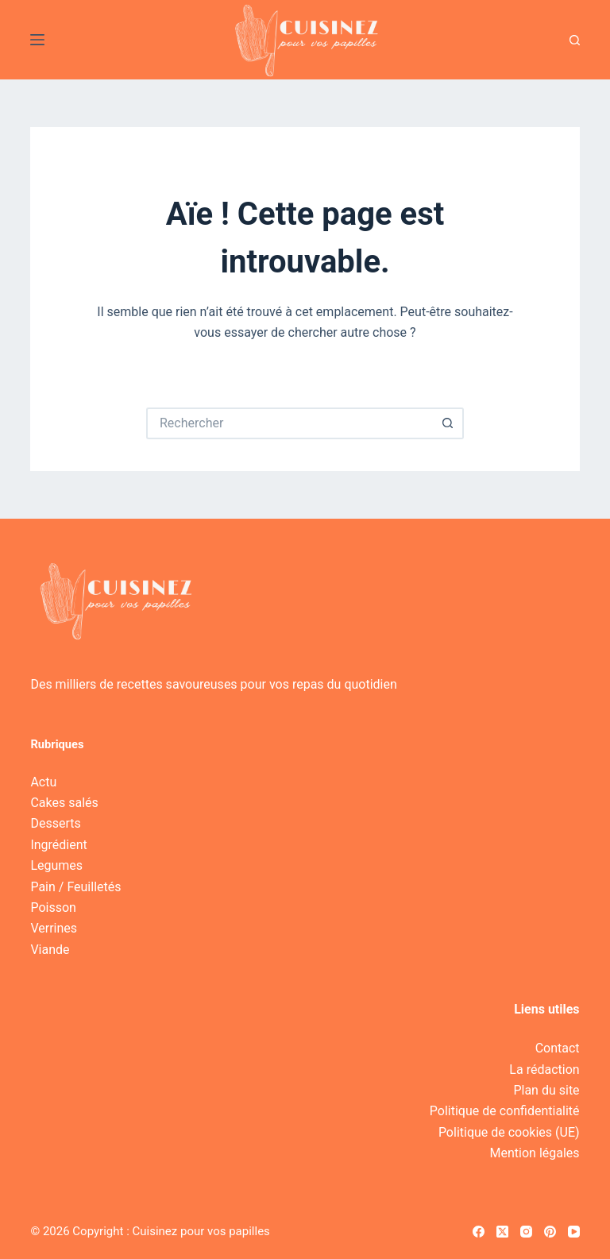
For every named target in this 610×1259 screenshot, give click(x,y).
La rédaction (544, 1069)
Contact (557, 1048)
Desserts (55, 823)
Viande (49, 949)
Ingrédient (58, 844)
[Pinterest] (550, 1232)
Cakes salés (64, 802)
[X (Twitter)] (502, 1232)
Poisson (52, 907)
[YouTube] (574, 1232)
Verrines (53, 928)
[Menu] (37, 40)
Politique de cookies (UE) (509, 1132)
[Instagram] (526, 1232)
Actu (43, 782)
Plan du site (546, 1090)
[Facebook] (479, 1232)
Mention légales (535, 1153)
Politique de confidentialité (505, 1110)
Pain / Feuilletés (75, 886)
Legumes (56, 865)
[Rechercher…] (289, 423)
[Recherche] (574, 40)
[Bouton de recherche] (448, 423)
